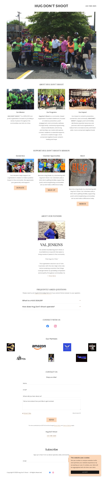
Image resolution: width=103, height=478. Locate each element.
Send (51, 420)
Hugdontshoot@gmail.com (43, 293)
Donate (20, 188)
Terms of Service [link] (67, 425)
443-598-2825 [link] (90, 6)
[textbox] (51, 382)
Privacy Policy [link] (57, 425)
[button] (51, 276)
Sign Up (51, 190)
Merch (82, 204)
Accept (85, 472)
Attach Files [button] (27, 413)
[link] (51, 7)
